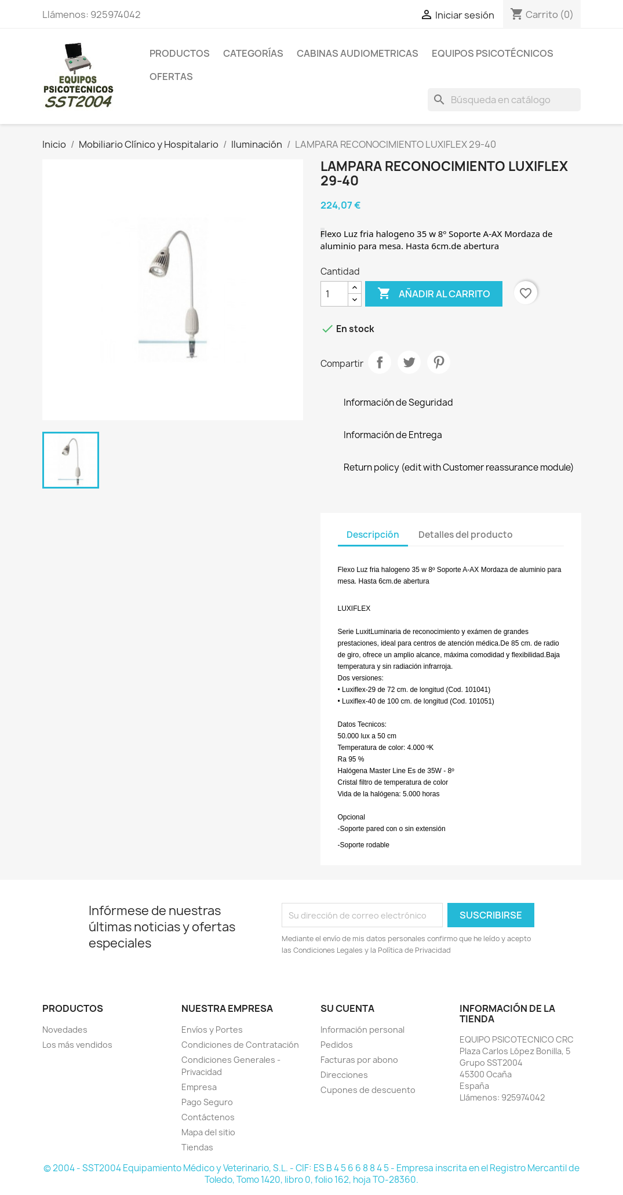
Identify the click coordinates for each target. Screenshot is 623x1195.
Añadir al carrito (433, 293)
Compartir (379, 362)
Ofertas (171, 76)
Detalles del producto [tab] (465, 535)
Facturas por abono (359, 1059)
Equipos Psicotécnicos (492, 53)
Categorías (253, 53)
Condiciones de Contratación (240, 1044)
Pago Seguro (207, 1101)
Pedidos (336, 1044)
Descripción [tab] (373, 535)
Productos (180, 53)
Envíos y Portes (212, 1029)
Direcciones (344, 1074)
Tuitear (409, 362)
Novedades (65, 1029)
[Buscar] (504, 99)
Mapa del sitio (208, 1132)
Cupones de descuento (368, 1089)
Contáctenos (208, 1117)
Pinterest (438, 362)
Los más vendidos (77, 1044)
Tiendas (197, 1147)
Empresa (199, 1086)
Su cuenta (347, 1008)
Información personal (362, 1029)
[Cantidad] (334, 294)
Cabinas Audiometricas (357, 53)
